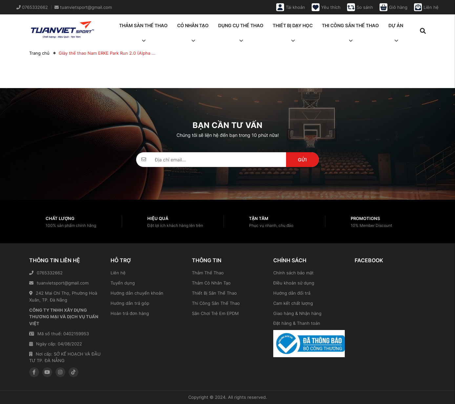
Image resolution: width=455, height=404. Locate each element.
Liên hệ (118, 272)
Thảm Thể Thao (208, 272)
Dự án (395, 28)
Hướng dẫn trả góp (130, 303)
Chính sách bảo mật (293, 272)
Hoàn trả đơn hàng (130, 313)
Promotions (365, 218)
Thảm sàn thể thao (143, 28)
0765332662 (46, 272)
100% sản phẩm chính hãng (71, 225)
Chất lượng (60, 218)
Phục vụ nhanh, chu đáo (271, 225)
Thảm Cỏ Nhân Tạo (211, 282)
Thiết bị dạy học (293, 28)
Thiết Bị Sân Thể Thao (214, 293)
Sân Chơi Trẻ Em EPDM (215, 313)
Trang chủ (39, 53)
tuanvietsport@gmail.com (59, 282)
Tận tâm (258, 218)
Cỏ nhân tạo (193, 28)
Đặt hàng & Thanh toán (296, 323)
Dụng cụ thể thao (240, 28)
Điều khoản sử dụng (293, 282)
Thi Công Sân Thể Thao (216, 303)
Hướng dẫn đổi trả (291, 293)
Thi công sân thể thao (350, 28)
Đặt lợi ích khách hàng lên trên (175, 225)
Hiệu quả (157, 218)
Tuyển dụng (123, 282)
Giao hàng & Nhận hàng (297, 313)
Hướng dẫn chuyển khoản (137, 293)
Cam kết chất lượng (293, 303)
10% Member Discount (371, 225)
